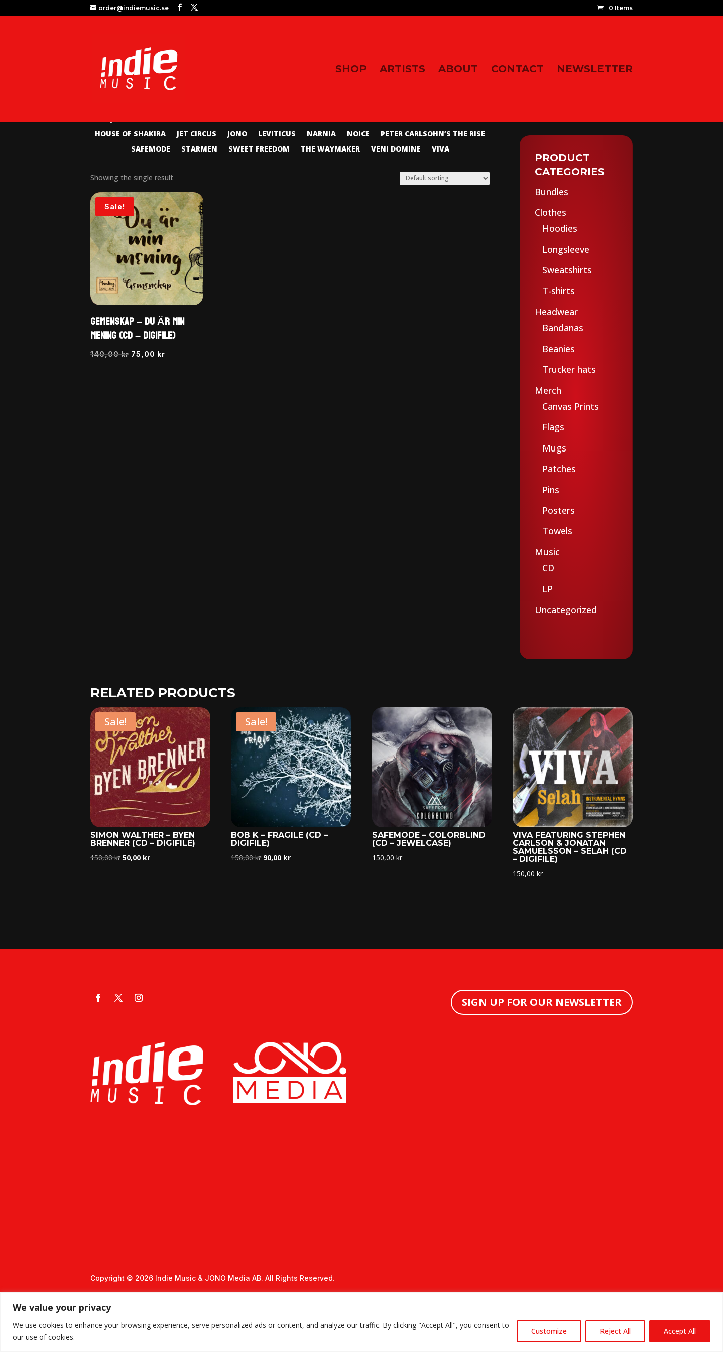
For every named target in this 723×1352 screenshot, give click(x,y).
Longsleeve (565, 249)
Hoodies (559, 228)
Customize (549, 1331)
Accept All (680, 1331)
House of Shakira (130, 134)
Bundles (551, 192)
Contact (517, 70)
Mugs (554, 448)
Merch (548, 390)
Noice (358, 134)
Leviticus (277, 134)
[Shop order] (445, 178)
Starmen (199, 149)
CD (548, 568)
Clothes (550, 212)
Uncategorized (566, 610)
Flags (553, 427)
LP (547, 589)
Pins (550, 490)
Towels (557, 531)
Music (547, 552)
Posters (558, 510)
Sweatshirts (567, 270)
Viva (440, 149)
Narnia (321, 134)
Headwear (556, 312)
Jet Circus (196, 134)
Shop (351, 70)
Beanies (558, 349)
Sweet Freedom (259, 149)
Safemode (150, 149)
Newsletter (595, 70)
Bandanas (562, 328)
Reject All (615, 1331)
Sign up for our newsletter (542, 1002)
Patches (559, 469)
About (458, 70)
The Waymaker (330, 149)
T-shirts (558, 291)
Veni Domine (396, 149)
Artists (402, 70)
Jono (237, 134)
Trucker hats (569, 369)
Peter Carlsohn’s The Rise (433, 134)
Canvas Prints (570, 406)
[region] (361, 1322)
